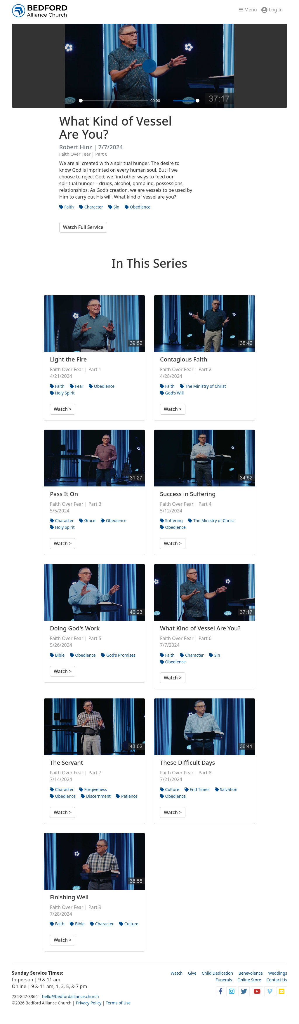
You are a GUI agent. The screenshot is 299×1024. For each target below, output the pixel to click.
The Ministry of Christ (203, 386)
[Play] (72, 100)
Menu (248, 9)
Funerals (224, 980)
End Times (197, 789)
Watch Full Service (83, 227)
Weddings (277, 973)
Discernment (95, 796)
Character (91, 207)
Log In (276, 9)
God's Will (172, 393)
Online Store (249, 980)
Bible (57, 655)
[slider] (113, 100)
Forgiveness (93, 789)
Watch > (63, 409)
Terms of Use (118, 1003)
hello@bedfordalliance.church (70, 996)
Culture (169, 789)
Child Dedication (217, 973)
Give (192, 973)
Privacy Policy (89, 1003)
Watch (176, 973)
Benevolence (251, 973)
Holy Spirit (62, 393)
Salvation (226, 789)
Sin (113, 207)
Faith (66, 207)
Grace (87, 520)
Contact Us (277, 980)
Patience (126, 796)
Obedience (137, 207)
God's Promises (118, 655)
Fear (76, 386)
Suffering (171, 520)
